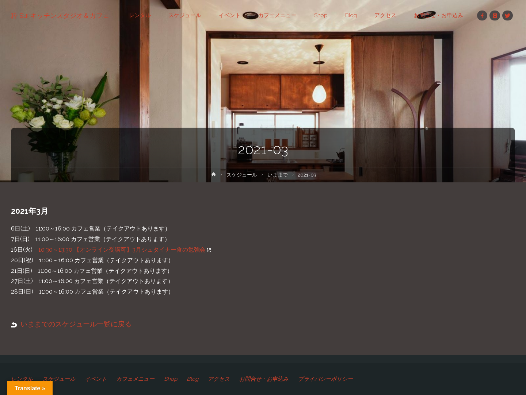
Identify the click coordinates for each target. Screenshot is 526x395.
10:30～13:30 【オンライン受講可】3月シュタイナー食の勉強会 (124, 249)
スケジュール (241, 175)
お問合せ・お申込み (264, 379)
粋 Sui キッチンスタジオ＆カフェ (60, 15)
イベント (96, 379)
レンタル (22, 379)
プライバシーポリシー (325, 379)
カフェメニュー (135, 379)
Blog (192, 379)
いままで (277, 175)
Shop (170, 379)
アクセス (219, 379)
